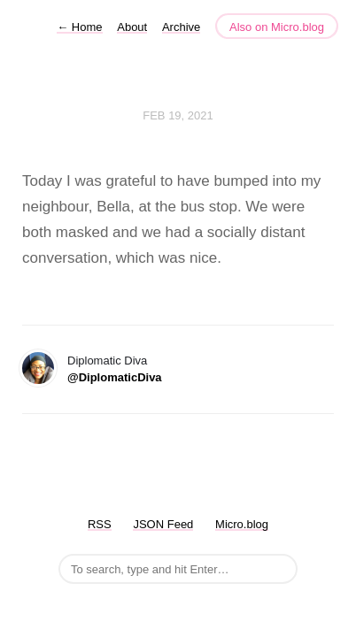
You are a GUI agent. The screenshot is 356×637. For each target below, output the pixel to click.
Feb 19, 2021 (178, 115)
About (132, 27)
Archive (181, 27)
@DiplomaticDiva (114, 377)
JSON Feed (163, 524)
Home (79, 27)
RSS (100, 524)
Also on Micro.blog (276, 27)
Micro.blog (241, 524)
